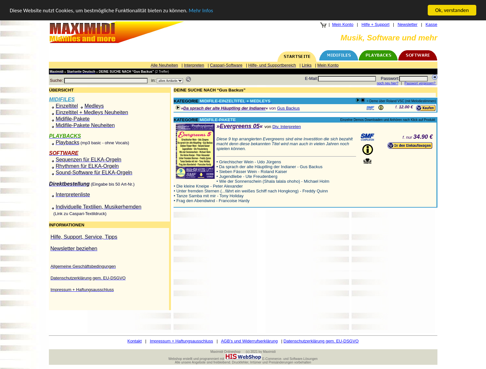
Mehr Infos (201, 10)
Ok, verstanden (452, 10)
